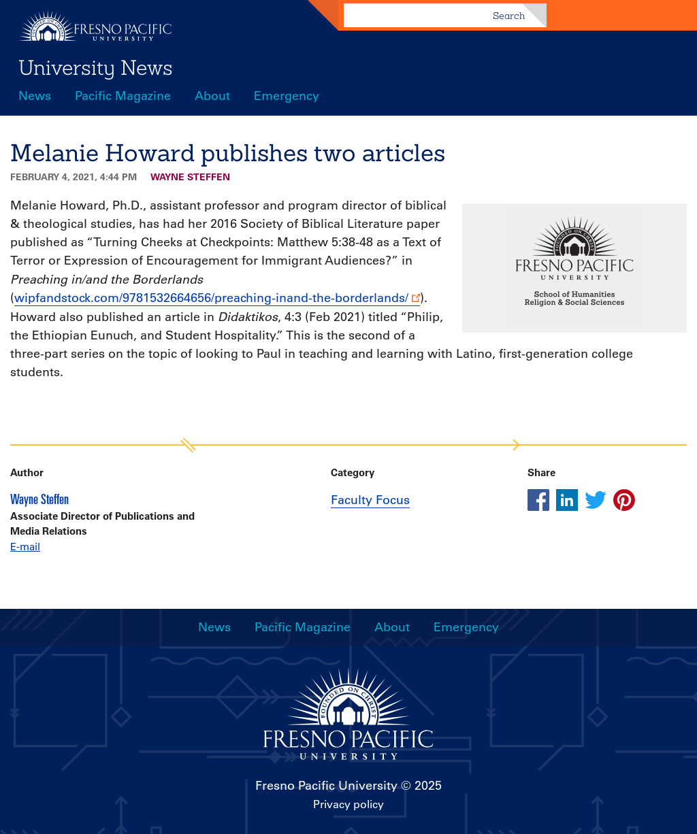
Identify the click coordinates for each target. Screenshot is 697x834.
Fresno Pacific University (326, 785)
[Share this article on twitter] (595, 500)
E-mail (25, 546)
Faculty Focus (370, 500)
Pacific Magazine (123, 96)
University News (95, 67)
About (212, 96)
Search (509, 16)
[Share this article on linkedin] (567, 500)
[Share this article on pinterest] (624, 500)
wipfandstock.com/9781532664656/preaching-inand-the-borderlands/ (211, 297)
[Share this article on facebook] (538, 500)
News (34, 96)
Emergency (286, 96)
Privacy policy (348, 804)
